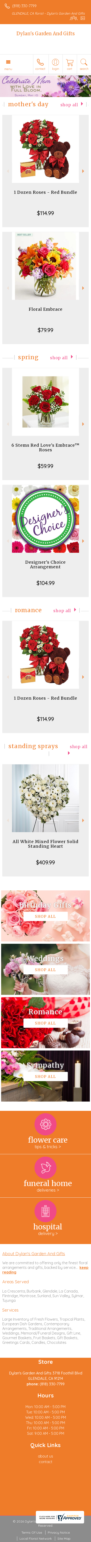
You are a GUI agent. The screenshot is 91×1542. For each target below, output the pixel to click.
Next (84, 171)
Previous (7, 171)
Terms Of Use (31, 1532)
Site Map (64, 1538)
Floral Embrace (46, 309)
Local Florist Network (36, 1538)
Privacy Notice (59, 1532)
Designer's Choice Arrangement (45, 564)
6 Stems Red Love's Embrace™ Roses (45, 448)
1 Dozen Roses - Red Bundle (45, 192)
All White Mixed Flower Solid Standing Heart (46, 844)
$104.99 (46, 582)
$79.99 (45, 330)
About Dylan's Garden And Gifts (33, 1253)
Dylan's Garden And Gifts (46, 33)
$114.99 (45, 213)
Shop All (69, 104)
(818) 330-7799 (24, 5)
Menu (8, 69)
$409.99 (45, 862)
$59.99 (45, 465)
